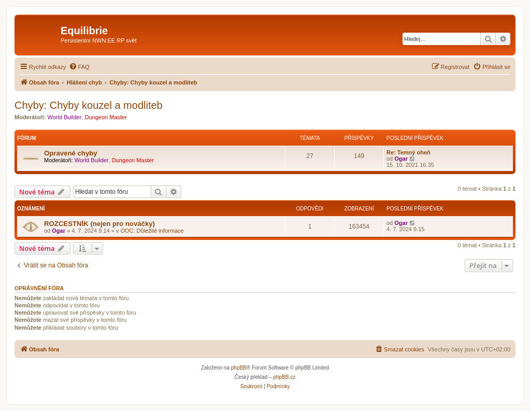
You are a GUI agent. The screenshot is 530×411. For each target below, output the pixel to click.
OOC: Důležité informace (151, 231)
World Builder (65, 117)
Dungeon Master (106, 117)
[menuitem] (79, 67)
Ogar (401, 158)
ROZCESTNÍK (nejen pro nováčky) (99, 224)
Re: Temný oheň (408, 152)
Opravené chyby (70, 153)
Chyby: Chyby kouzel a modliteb (89, 105)
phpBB (239, 368)
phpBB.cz (284, 377)
